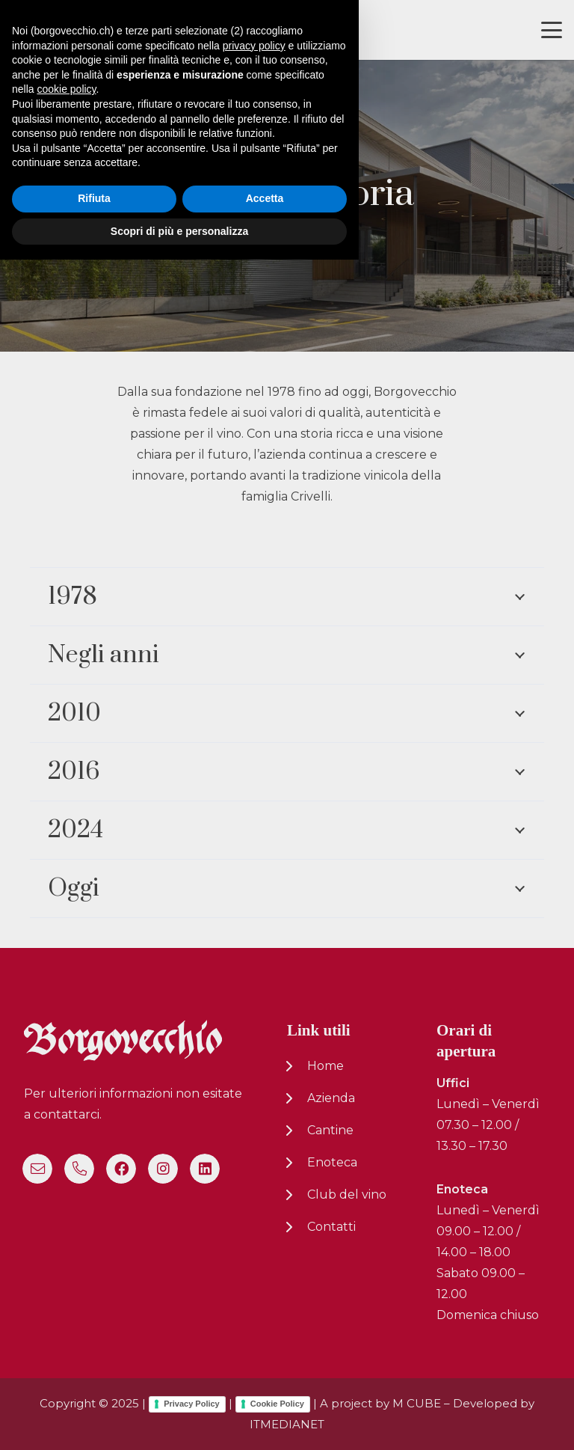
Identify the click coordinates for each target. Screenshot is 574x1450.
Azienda (331, 1098)
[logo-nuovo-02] (57, 30)
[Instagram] (163, 1169)
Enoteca (332, 1162)
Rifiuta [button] (94, 1389)
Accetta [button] (265, 1389)
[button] (551, 29)
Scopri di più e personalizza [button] (179, 1421)
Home (325, 1066)
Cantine (330, 1130)
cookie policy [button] (66, 1279)
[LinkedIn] (205, 1169)
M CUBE (416, 1403)
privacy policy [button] (254, 1235)
